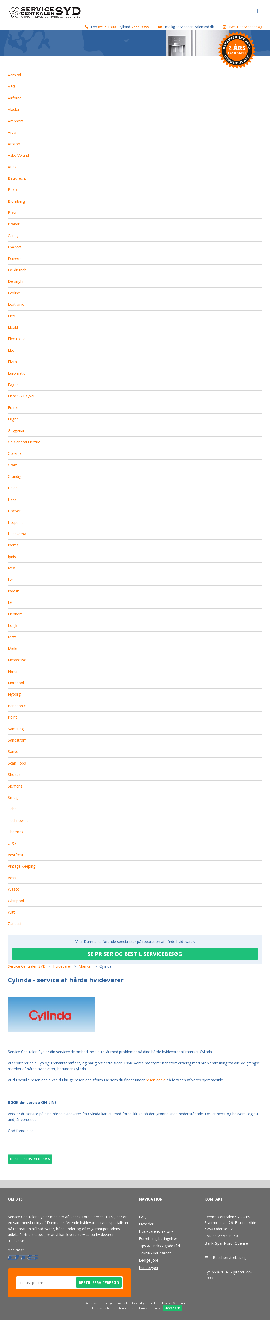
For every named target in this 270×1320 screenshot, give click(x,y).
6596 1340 (107, 26)
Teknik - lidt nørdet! (155, 1253)
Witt (11, 912)
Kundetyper (148, 1267)
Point (12, 717)
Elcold (13, 327)
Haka (12, 499)
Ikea (11, 568)
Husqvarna (17, 533)
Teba (12, 808)
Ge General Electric (24, 441)
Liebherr (15, 614)
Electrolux (16, 338)
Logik (12, 625)
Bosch (13, 212)
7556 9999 (140, 26)
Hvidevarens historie (156, 1231)
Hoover (14, 510)
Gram (12, 464)
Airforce (14, 97)
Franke (14, 407)
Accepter (172, 1308)
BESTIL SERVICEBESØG (30, 1158)
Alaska (13, 109)
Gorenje (15, 453)
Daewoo (15, 258)
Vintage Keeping (21, 866)
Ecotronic (16, 304)
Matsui (14, 637)
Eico (11, 315)
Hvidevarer (62, 966)
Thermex (15, 831)
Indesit (13, 591)
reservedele (156, 1079)
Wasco (14, 889)
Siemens (15, 786)
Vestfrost (15, 854)
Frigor (13, 419)
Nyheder (146, 1223)
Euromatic (16, 373)
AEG (11, 86)
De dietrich (17, 269)
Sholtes (14, 774)
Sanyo (13, 751)
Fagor (13, 384)
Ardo (12, 132)
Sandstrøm (17, 740)
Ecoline (14, 292)
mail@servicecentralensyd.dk (189, 26)
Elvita (12, 361)
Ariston (14, 143)
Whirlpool (16, 900)
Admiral (14, 74)
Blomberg (16, 201)
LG (10, 602)
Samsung (16, 728)
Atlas (12, 166)
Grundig (14, 476)
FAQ (142, 1216)
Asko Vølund (18, 155)
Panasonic (17, 705)
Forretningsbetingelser (158, 1238)
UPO (12, 843)
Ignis (12, 556)
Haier (12, 487)
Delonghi (15, 281)
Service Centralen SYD (27, 966)
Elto (11, 350)
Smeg (13, 797)
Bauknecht (17, 178)
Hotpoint (15, 522)
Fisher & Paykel (21, 396)
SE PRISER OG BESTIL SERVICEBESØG (135, 953)
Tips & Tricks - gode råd (159, 1245)
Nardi (12, 671)
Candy (13, 235)
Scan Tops (17, 763)
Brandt (14, 223)
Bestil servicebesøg (245, 26)
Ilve (11, 579)
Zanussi (14, 923)
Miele (12, 648)
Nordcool (16, 682)
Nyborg (14, 694)
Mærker (85, 966)
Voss (12, 877)
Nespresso (17, 659)
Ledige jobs (149, 1260)
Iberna (13, 545)
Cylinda (14, 246)
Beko (12, 189)
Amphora (16, 120)
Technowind (18, 820)
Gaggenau (16, 430)
